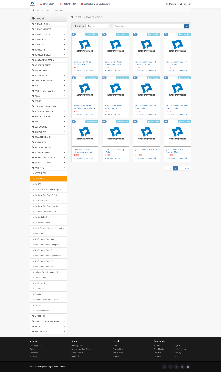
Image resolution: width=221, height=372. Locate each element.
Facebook (34, 353)
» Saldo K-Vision (39, 277)
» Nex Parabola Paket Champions (46, 244)
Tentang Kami (35, 345)
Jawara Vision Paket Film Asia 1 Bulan (176, 63)
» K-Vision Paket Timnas (42, 217)
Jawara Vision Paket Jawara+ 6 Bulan (174, 150)
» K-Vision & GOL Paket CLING (44, 195)
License (116, 345)
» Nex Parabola (38, 233)
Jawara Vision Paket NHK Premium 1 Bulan (145, 63)
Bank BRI (157, 356)
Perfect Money (180, 349)
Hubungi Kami (77, 345)
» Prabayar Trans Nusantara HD (45, 272)
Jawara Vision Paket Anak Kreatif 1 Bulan (177, 107)
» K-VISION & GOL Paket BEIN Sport (46, 189)
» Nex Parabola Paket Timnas (44, 261)
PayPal (177, 345)
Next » (186, 168)
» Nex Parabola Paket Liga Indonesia (47, 255)
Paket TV (49, 10)
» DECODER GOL (39, 173)
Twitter (33, 349)
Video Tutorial (77, 353)
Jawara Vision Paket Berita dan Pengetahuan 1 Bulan (84, 108)
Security (116, 356)
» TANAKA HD (38, 288)
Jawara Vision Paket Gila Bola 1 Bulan (145, 107)
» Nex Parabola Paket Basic (43, 239)
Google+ (33, 356)
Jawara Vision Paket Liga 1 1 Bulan (116, 150)
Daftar (185, 4)
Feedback (75, 356)
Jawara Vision (92, 34)
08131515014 (47, 4)
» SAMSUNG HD (39, 283)
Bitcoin (177, 356)
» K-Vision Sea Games (41, 222)
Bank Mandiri (159, 349)
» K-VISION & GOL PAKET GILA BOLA (46, 200)
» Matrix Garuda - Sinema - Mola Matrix (48, 228)
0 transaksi (78, 70)
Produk (40, 10)
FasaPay (177, 353)
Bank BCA (158, 345)
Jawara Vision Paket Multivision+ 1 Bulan (113, 63)
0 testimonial (89, 70)
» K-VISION (36, 184)
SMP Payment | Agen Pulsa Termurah (52, 367)
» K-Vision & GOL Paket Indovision (46, 206)
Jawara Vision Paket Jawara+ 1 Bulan (113, 107)
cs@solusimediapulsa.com (95, 4)
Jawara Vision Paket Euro (146, 149)
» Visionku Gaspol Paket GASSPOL (46, 299)
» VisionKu (36, 294)
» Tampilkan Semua (40, 310)
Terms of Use (118, 349)
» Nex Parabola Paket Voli (43, 266)
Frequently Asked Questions (82, 349)
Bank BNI (157, 353)
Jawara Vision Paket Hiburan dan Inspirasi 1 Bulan (84, 152)
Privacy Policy (118, 353)
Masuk (171, 4)
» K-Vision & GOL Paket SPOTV (44, 211)
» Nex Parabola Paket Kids (43, 250)
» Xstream (36, 305)
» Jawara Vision (38, 178)
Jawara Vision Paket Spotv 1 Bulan (82, 63)
